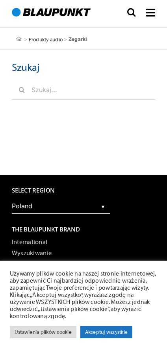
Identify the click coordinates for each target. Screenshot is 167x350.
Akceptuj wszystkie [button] (106, 332)
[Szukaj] (22, 90)
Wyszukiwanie (32, 253)
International (29, 242)
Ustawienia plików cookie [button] (43, 332)
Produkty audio (46, 39)
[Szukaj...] (83, 90)
